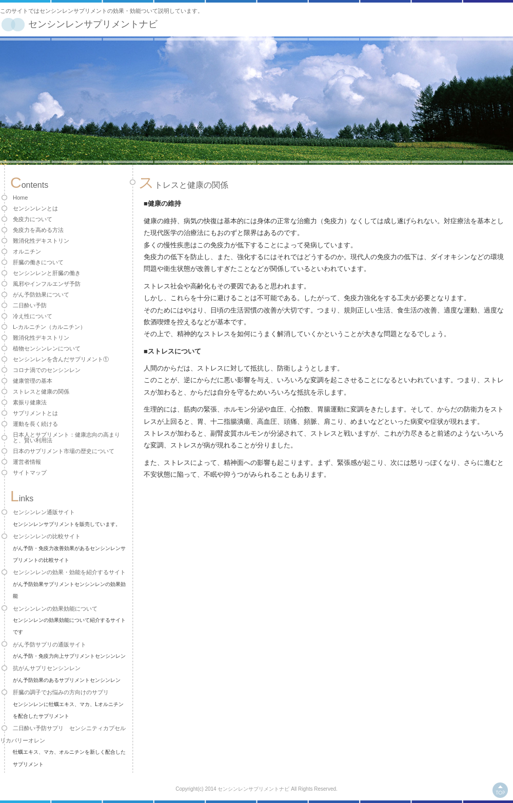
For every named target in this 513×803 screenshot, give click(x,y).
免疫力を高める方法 (38, 230)
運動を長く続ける (35, 424)
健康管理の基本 (32, 381)
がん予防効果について (41, 294)
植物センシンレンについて (47, 348)
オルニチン (27, 251)
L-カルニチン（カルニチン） (49, 327)
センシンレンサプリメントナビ (92, 24)
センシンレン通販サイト (44, 512)
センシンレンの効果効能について (55, 608)
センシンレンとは (35, 208)
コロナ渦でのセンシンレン (47, 370)
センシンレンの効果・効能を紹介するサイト (69, 572)
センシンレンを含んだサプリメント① (61, 359)
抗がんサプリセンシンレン (47, 668)
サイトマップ (30, 472)
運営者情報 (27, 462)
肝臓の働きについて (38, 262)
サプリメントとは (35, 413)
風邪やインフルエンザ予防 (47, 284)
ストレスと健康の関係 (41, 391)
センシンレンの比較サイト (47, 536)
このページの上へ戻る (500, 790)
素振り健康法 (30, 402)
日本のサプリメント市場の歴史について (63, 451)
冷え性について (32, 316)
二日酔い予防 (30, 305)
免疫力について (32, 219)
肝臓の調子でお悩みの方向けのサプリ (61, 692)
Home (20, 197)
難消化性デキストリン (41, 241)
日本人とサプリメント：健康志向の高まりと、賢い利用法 (66, 437)
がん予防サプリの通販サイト (49, 644)
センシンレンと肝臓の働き (47, 273)
